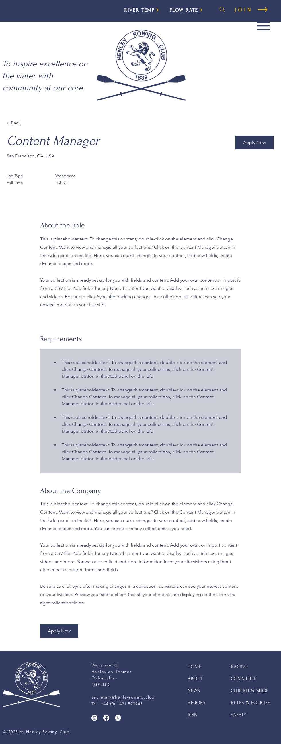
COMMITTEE (244, 678)
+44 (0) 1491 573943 (122, 703)
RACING (239, 666)
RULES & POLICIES (250, 702)
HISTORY (197, 702)
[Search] (222, 9)
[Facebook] (106, 718)
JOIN (192, 714)
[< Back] (27, 123)
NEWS (194, 690)
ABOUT (195, 678)
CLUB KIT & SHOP (249, 690)
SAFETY (238, 714)
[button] (263, 26)
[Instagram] (94, 718)
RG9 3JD (100, 684)
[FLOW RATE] (186, 10)
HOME (194, 666)
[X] (118, 718)
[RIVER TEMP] (141, 10)
